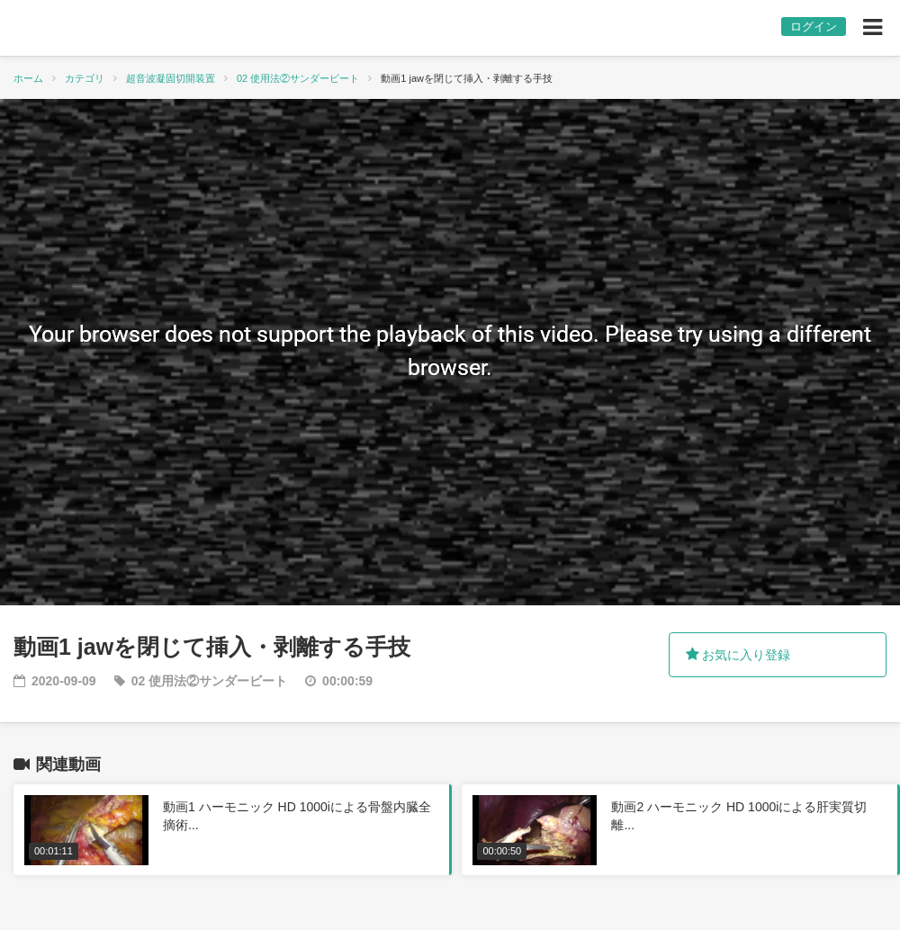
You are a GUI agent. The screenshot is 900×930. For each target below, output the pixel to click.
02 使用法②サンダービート (298, 78)
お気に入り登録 (738, 655)
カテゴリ (84, 78)
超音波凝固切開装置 (170, 78)
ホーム (28, 78)
